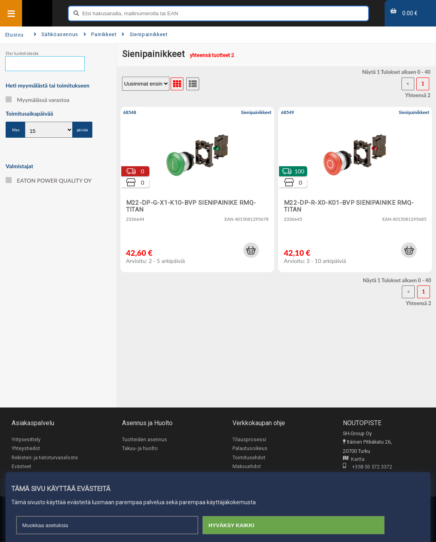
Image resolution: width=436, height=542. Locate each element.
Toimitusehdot (248, 457)
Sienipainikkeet (144, 34)
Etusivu (14, 35)
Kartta (354, 459)
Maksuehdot (246, 467)
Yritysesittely (26, 439)
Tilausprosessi (249, 439)
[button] (251, 250)
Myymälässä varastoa (37, 99)
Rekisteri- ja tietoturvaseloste (45, 457)
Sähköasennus (56, 34)
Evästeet (21, 467)
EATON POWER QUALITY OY (49, 180)
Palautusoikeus (249, 449)
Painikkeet (100, 34)
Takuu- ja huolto (140, 449)
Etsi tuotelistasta (22, 53)
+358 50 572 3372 (367, 467)
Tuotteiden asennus (144, 439)
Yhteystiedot (26, 449)
